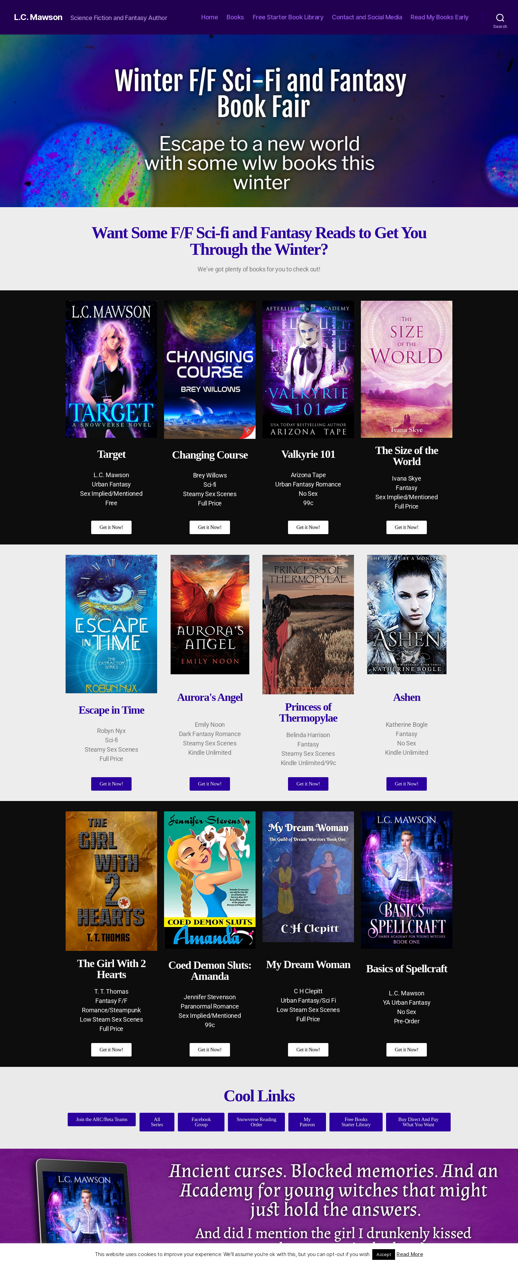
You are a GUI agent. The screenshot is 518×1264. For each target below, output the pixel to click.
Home (209, 17)
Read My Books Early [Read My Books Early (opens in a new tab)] (440, 17)
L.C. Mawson (38, 17)
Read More (409, 1254)
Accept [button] (383, 1254)
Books (235, 17)
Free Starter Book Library (288, 17)
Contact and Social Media (367, 17)
